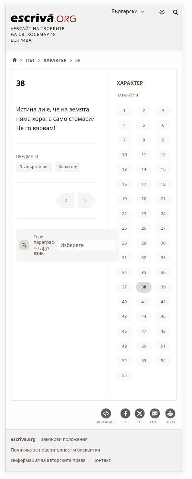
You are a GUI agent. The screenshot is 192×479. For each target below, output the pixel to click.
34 (124, 272)
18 (163, 184)
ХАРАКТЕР (130, 83)
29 (144, 243)
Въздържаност (34, 167)
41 (144, 302)
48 (163, 331)
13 (124, 169)
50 (144, 346)
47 (144, 331)
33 (163, 257)
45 (163, 316)
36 (163, 272)
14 (144, 169)
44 (144, 316)
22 (124, 213)
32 (144, 257)
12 (163, 154)
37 (124, 287)
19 (124, 199)
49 (124, 346)
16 (124, 184)
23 (144, 213)
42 (163, 302)
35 (144, 272)
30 (163, 243)
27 (163, 228)
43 (124, 316)
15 (163, 169)
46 (124, 331)
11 (144, 154)
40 (124, 302)
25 (124, 228)
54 (163, 360)
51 (163, 346)
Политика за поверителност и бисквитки (55, 450)
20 (144, 199)
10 (124, 154)
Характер (68, 167)
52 (124, 360)
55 (124, 375)
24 (163, 213)
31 (124, 257)
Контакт (102, 460)
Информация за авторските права (48, 460)
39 (163, 287)
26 (144, 228)
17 (144, 184)
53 (144, 360)
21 (163, 199)
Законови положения (64, 439)
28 (124, 243)
